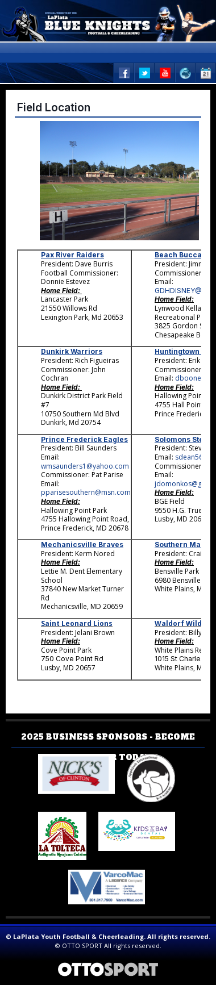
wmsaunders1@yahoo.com (85, 466)
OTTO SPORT (82, 945)
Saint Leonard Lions (77, 623)
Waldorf (169, 623)
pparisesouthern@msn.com (86, 492)
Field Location (53, 107)
